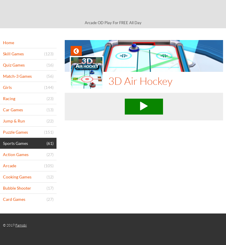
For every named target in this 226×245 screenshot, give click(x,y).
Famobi (21, 225)
